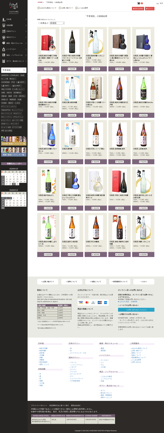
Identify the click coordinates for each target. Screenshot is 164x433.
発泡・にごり (44, 364)
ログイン (149, 8)
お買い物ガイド (67, 8)
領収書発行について (138, 357)
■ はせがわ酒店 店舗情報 (127, 301)
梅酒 (102, 348)
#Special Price (5, 110)
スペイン (73, 369)
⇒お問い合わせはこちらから (136, 310)
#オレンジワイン (6, 117)
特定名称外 (43, 362)
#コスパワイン (6, 120)
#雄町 (3, 92)
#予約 (13, 82)
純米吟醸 (42, 350)
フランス (73, 362)
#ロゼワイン (17, 113)
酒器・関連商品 (106, 395)
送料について (136, 353)
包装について (136, 355)
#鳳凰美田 (13, 99)
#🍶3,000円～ (21, 82)
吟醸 (41, 357)
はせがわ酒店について (48, 8)
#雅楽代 (10, 103)
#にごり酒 (4, 79)
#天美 (15, 96)
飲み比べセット (106, 393)
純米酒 (41, 353)
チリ (71, 376)
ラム (102, 365)
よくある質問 (83, 8)
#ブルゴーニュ (18, 117)
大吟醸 (41, 355)
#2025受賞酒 (5, 82)
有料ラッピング (106, 397)
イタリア (73, 367)
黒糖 (41, 381)
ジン (102, 362)
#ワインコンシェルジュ (8, 106)
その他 (41, 383)
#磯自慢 (3, 96)
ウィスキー (105, 360)
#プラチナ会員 (16, 127)
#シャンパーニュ (17, 110)
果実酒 (103, 350)
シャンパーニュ (77, 365)
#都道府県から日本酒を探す (10, 75)
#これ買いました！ (18, 89)
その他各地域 (75, 381)
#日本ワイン (5, 124)
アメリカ (73, 372)
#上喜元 (17, 103)
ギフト (103, 390)
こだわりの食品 (106, 376)
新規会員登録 (138, 8)
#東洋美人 (22, 96)
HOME (40, 2)
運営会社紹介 (76, 405)
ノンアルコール (106, 379)
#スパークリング (6, 113)
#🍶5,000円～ (5, 86)
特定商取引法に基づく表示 (59, 405)
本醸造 (41, 360)
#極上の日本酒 (6, 89)
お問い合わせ (136, 362)
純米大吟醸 (43, 348)
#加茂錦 (3, 103)
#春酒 (22, 75)
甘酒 (102, 381)
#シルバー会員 (6, 127)
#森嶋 (10, 96)
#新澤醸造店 (17, 92)
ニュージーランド (76, 378)
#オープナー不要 (17, 120)
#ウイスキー (15, 124)
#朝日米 (9, 92)
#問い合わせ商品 (6, 130)
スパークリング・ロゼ (78, 353)
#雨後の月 (4, 99)
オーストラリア (75, 374)
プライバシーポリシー (39, 405)
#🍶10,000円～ (16, 86)
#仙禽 (19, 99)
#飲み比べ (13, 79)
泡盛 (41, 385)
